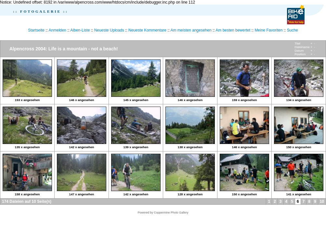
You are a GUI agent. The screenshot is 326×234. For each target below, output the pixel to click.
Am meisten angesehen (191, 30)
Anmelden (57, 30)
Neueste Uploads (109, 30)
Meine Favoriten (268, 30)
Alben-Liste (80, 30)
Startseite (36, 30)
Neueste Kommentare (147, 30)
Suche (292, 30)
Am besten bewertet (232, 30)
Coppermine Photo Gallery (171, 212)
